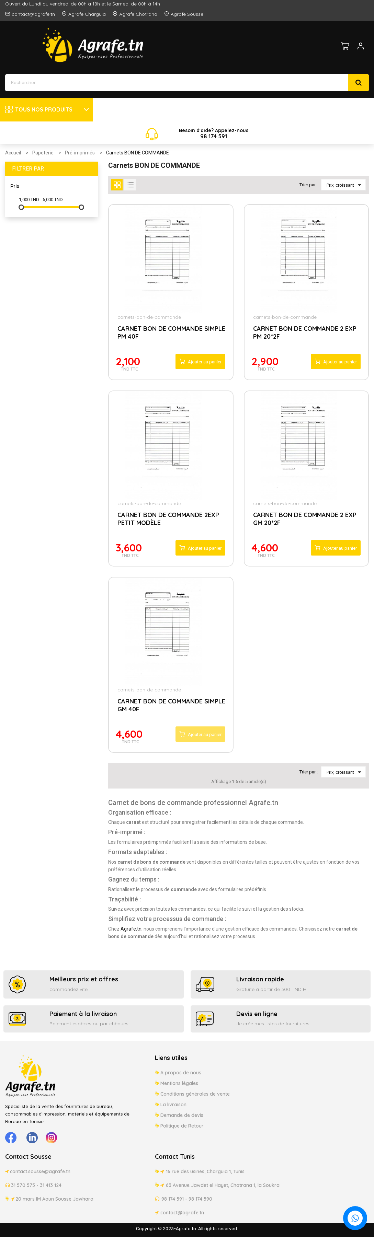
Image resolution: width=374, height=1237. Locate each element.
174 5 (214, 136)
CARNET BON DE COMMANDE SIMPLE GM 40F (171, 705)
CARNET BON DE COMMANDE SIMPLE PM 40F (171, 332)
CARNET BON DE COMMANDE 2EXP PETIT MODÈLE (168, 519)
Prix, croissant (345, 185)
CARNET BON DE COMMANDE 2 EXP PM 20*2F (304, 332)
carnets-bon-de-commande (149, 317)
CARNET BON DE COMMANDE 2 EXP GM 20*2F (304, 519)
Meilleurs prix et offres (83, 979)
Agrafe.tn (131, 929)
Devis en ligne (256, 1014)
